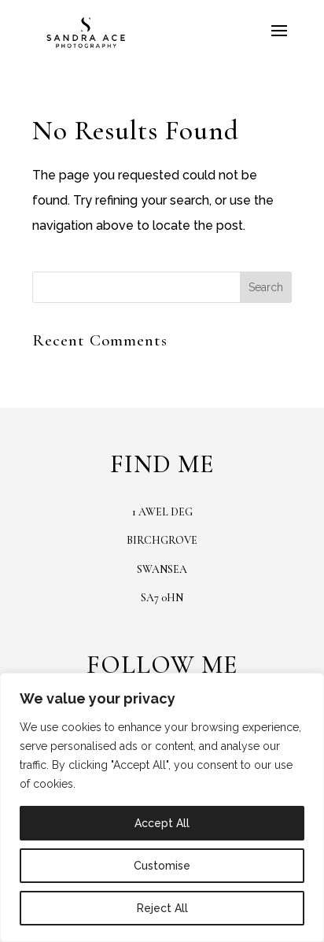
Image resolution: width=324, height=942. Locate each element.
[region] (162, 807)
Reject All (162, 908)
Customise (162, 865)
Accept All (162, 823)
